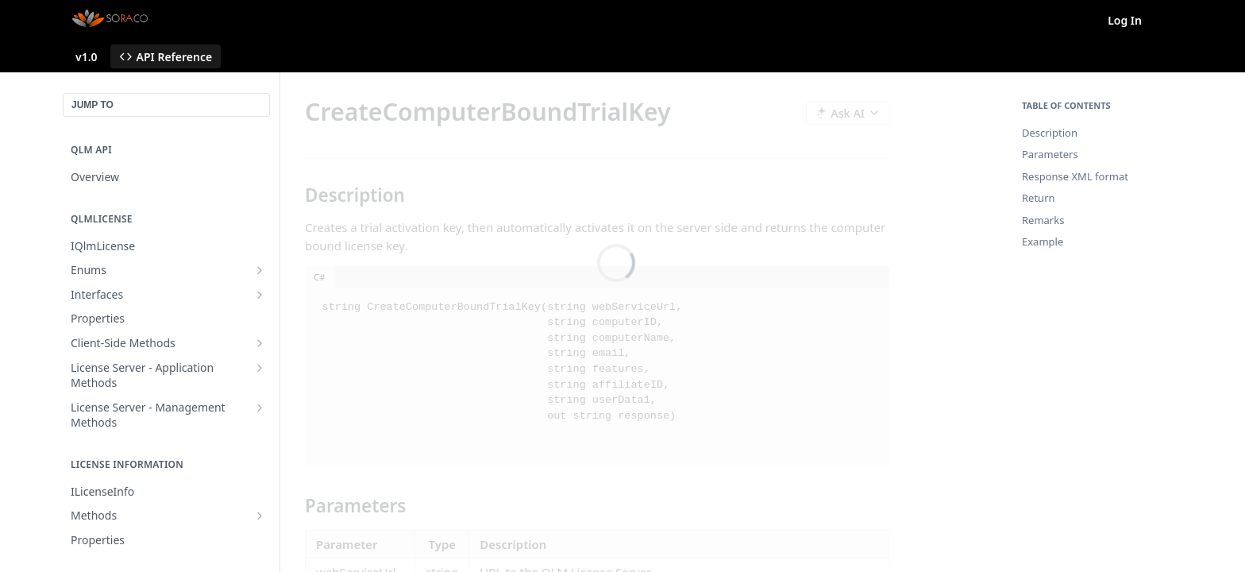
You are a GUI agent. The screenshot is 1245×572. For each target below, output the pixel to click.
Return (1038, 198)
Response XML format (1075, 176)
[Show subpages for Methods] (259, 515)
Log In (1125, 20)
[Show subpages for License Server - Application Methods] (259, 367)
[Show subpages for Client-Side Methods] (259, 343)
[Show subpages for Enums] (259, 270)
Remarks (1043, 220)
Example (1042, 241)
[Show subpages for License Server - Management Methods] (259, 407)
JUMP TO (92, 104)
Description (1049, 133)
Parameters (1050, 154)
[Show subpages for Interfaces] (259, 294)
